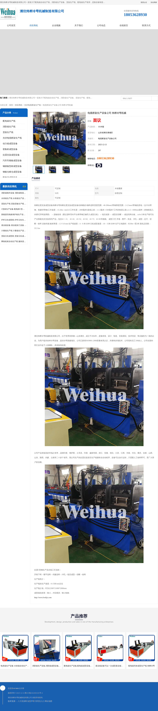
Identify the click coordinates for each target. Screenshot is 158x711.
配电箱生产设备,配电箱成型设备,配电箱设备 (82, 666)
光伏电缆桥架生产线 (32, 105)
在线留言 (124, 25)
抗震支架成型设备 (11, 155)
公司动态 (101, 25)
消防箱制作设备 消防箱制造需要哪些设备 (13, 193)
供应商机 (33, 25)
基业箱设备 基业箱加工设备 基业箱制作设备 (13, 225)
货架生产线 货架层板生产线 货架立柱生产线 (13, 204)
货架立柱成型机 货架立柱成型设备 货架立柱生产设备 (13, 236)
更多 (24, 187)
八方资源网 (22, 701)
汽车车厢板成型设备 (12, 160)
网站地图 (48, 701)
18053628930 (105, 158)
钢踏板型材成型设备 (12, 166)
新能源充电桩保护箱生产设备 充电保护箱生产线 (13, 214)
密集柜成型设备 (10, 149)
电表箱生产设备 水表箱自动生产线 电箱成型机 (19, 666)
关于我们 (79, 25)
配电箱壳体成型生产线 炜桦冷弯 (141, 666)
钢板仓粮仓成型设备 (12, 172)
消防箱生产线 (9, 126)
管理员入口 (39, 701)
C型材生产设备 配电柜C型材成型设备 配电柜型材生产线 (13, 209)
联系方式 (146, 25)
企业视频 (56, 25)
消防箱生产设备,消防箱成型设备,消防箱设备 (50, 666)
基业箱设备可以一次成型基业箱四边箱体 (112, 666)
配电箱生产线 (9, 121)
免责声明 (31, 701)
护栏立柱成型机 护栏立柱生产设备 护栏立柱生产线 (13, 220)
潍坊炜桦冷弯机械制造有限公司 (20, 698)
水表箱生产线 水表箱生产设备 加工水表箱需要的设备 (13, 198)
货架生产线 (8, 132)
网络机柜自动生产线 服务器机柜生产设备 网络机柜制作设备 (13, 241)
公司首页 (11, 25)
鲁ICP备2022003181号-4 (34, 693)
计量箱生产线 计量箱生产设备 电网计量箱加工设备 (13, 231)
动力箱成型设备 (10, 143)
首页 (11, 105)
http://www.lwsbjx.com (42, 598)
